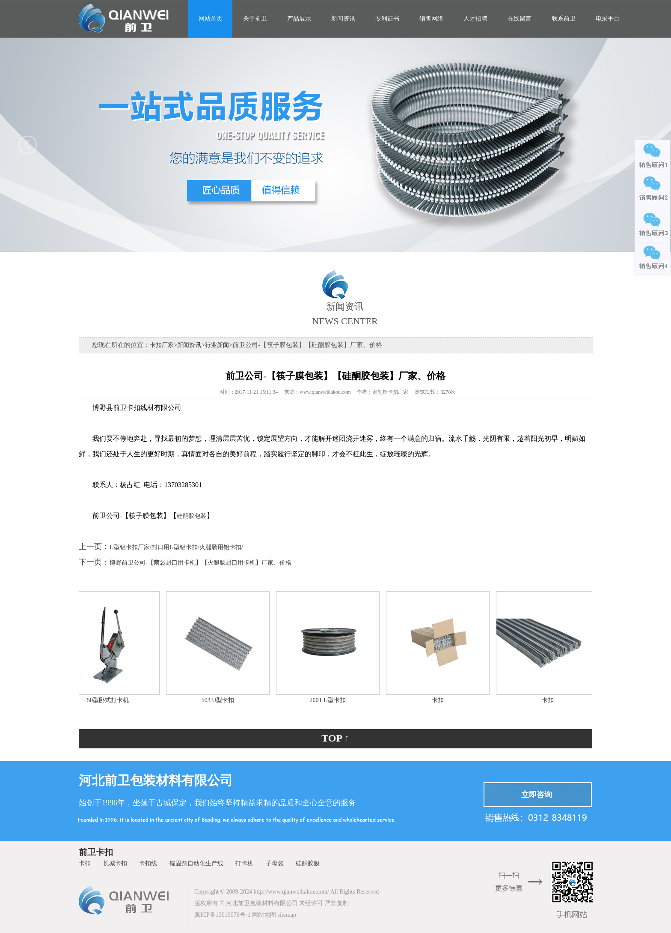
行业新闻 (217, 345)
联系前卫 (564, 18)
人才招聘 (475, 18)
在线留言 (519, 18)
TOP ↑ (335, 738)
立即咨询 (536, 794)
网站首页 (211, 18)
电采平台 (608, 18)
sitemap (286, 915)
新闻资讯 (343, 18)
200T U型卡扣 (330, 700)
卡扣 (440, 700)
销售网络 (431, 18)
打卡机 (244, 863)
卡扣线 (148, 863)
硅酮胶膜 (308, 863)
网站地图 (264, 915)
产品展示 (299, 18)
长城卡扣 (115, 863)
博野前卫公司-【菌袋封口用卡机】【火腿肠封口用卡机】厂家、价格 (200, 562)
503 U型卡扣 (220, 700)
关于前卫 (255, 18)
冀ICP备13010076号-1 (222, 915)
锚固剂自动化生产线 (196, 863)
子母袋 (275, 863)
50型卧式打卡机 (110, 700)
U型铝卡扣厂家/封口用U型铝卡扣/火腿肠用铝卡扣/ (176, 547)
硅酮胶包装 (192, 516)
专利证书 (387, 18)
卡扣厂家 (162, 345)
